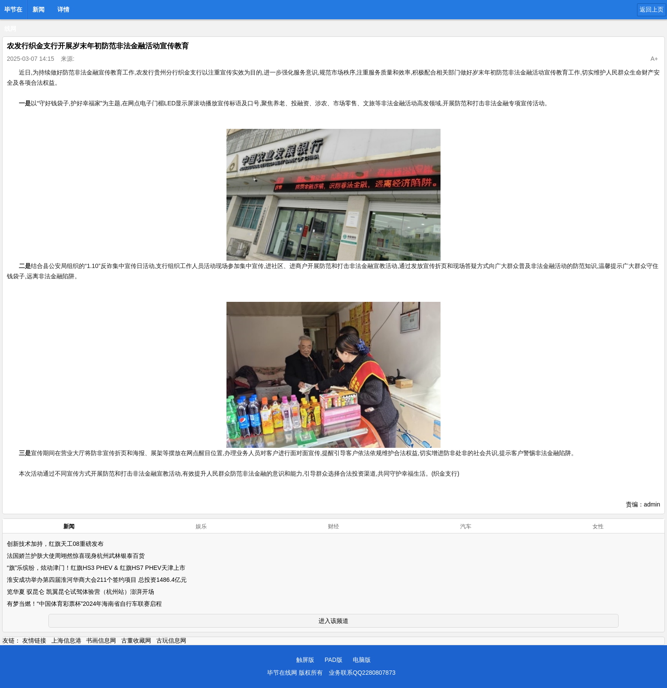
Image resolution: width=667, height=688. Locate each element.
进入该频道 (333, 620)
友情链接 (34, 640)
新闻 (39, 9)
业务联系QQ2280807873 (362, 672)
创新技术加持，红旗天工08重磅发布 (55, 543)
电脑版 (362, 659)
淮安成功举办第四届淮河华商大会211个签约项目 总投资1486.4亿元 (97, 579)
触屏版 (305, 659)
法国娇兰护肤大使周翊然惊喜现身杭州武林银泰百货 (76, 555)
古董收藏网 (136, 640)
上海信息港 (66, 640)
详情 (63, 9)
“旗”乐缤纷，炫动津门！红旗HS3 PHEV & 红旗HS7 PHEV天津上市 (96, 567)
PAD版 (333, 659)
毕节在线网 (13, 12)
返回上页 (652, 9)
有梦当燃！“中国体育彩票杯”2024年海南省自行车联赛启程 (84, 603)
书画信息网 (101, 640)
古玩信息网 (171, 640)
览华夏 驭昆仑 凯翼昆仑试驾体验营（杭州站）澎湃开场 (80, 591)
